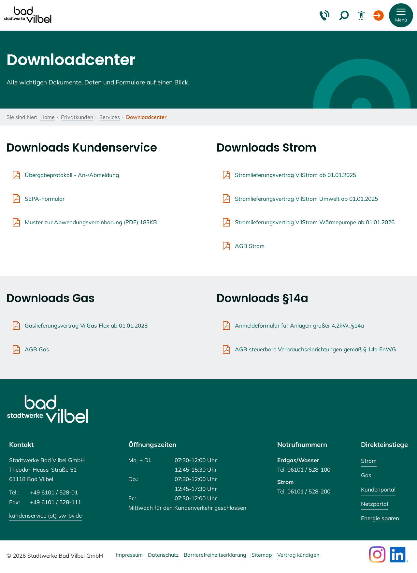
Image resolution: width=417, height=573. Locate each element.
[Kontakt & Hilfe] (324, 15)
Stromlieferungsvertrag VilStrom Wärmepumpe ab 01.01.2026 (315, 222)
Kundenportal (378, 489)
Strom (369, 460)
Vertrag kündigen (298, 555)
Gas (366, 475)
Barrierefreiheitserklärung (215, 555)
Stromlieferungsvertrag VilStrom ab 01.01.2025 (295, 174)
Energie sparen (380, 518)
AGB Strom (250, 245)
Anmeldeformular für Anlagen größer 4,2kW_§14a (299, 325)
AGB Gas (37, 349)
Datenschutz (163, 555)
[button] (401, 15)
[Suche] (344, 15)
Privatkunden (77, 117)
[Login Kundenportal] (378, 15)
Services (109, 117)
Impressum (129, 555)
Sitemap (262, 555)
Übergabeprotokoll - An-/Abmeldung (72, 174)
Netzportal (374, 503)
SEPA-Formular (45, 198)
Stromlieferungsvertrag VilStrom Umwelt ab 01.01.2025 (306, 198)
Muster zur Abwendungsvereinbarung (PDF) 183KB (91, 222)
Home (47, 117)
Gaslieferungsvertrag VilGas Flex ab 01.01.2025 (86, 325)
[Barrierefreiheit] (361, 15)
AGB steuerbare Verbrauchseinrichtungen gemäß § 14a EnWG (315, 349)
